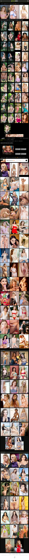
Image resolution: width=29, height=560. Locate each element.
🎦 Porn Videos (17, 3)
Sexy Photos (6, 3)
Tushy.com (21, 3)
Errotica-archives (25, 138)
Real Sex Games (12, 3)
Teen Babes (12, 139)
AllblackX (23, 157)
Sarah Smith (13, 138)
